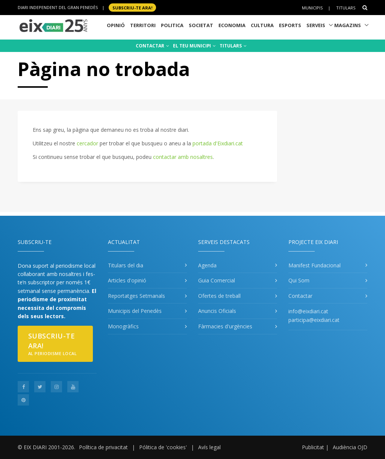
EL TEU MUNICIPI (194, 46)
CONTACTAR (152, 46)
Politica (172, 25)
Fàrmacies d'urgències (225, 326)
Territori (143, 25)
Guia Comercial (216, 280)
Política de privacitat (103, 447)
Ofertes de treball (219, 295)
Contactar (300, 295)
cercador (87, 143)
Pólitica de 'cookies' (163, 447)
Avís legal (209, 447)
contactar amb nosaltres (183, 156)
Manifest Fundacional (314, 265)
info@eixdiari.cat (308, 311)
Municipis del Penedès (135, 310)
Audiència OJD (350, 447)
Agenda (207, 265)
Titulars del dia (125, 265)
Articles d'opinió (127, 280)
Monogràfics (123, 326)
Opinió (116, 25)
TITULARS (233, 46)
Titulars (345, 8)
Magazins (347, 25)
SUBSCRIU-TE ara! (132, 7)
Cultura (262, 25)
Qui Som (298, 280)
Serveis (315, 25)
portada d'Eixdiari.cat (217, 143)
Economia (232, 25)
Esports (290, 25)
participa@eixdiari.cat (314, 319)
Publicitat (313, 447)
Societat (201, 25)
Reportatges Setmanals (136, 295)
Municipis (312, 8)
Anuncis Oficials (217, 310)
